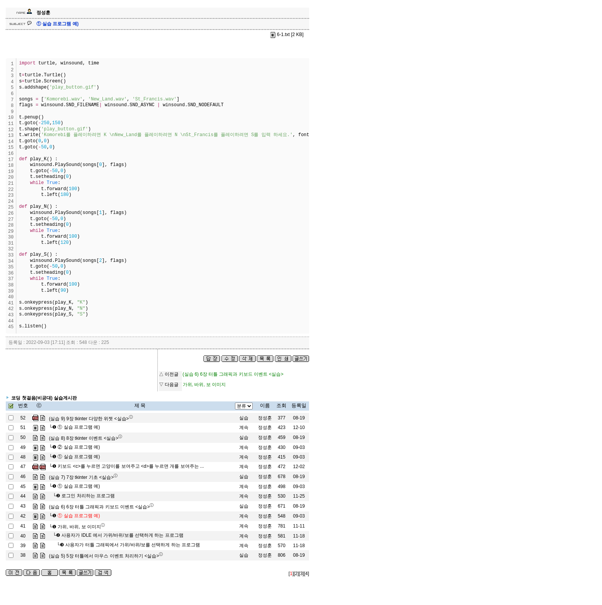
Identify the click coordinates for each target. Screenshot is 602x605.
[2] (296, 573)
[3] (301, 573)
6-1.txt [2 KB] (287, 34)
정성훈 (265, 418)
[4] (306, 573)
